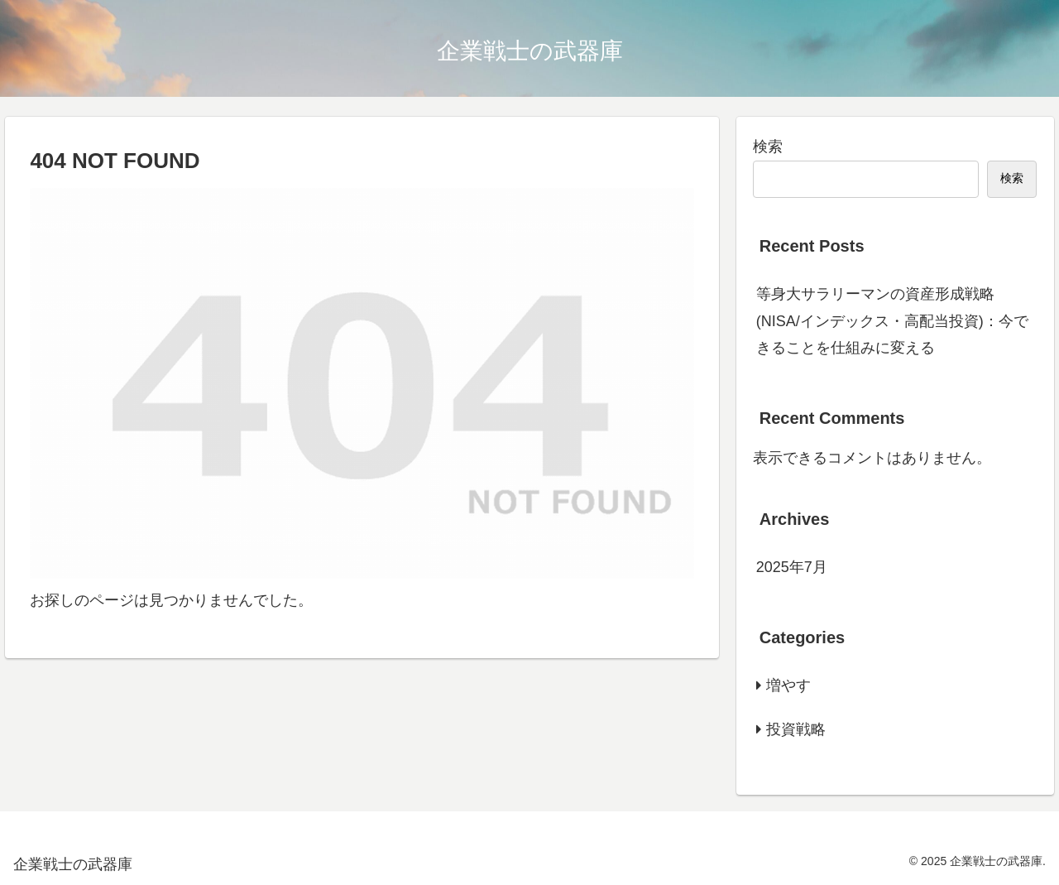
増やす (788, 685)
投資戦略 (796, 729)
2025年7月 (791, 567)
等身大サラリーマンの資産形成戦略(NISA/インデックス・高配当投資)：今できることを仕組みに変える (892, 321)
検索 (768, 146)
